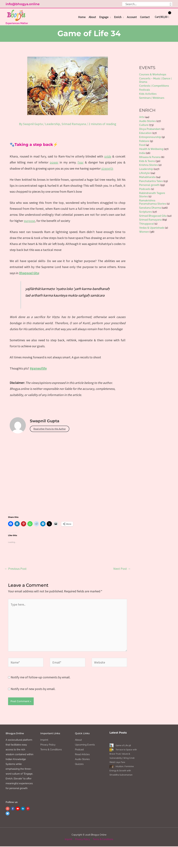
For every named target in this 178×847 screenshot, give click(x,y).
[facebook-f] (13, 809)
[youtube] (18, 809)
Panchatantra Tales (151, 180)
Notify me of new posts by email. (33, 689)
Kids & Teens (147, 160)
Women (144, 231)
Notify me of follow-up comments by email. (40, 678)
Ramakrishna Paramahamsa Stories (152, 202)
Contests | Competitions (154, 85)
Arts (141, 116)
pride (107, 156)
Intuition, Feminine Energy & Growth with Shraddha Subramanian (121, 771)
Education (145, 132)
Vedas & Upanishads (151, 227)
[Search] (170, 4)
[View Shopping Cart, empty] (161, 17)
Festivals (144, 89)
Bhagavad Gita (29, 273)
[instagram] (8, 809)
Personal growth (149, 184)
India (142, 152)
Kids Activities (148, 93)
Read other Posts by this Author (49, 428)
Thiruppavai (146, 223)
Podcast (79, 750)
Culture (143, 124)
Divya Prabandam (150, 128)
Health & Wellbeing (151, 148)
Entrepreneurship (150, 136)
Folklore (144, 140)
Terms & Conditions (51, 750)
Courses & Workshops (152, 74)
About (78, 740)
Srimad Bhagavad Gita (153, 215)
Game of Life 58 (123, 746)
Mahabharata (147, 176)
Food (142, 144)
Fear (81, 162)
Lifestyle (144, 172)
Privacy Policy (47, 745)
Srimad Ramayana (74, 124)
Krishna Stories (148, 164)
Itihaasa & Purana (149, 156)
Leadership (52, 124)
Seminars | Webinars (151, 97)
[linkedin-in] (23, 809)
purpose (29, 220)
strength (107, 168)
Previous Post (15, 568)
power (54, 162)
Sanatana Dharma (150, 207)
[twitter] (8, 814)
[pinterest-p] (28, 809)
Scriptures (145, 211)
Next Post (122, 568)
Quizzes (79, 764)
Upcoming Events (85, 745)
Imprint (44, 740)
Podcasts (144, 188)
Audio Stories (147, 120)
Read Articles (82, 755)
